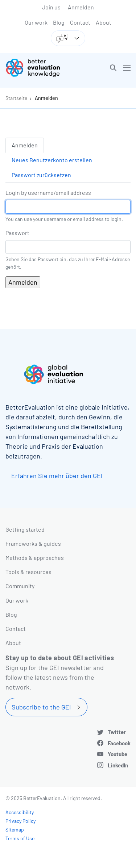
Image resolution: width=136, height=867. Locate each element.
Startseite (16, 98)
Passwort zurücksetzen (41, 174)
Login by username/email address (48, 192)
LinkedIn (118, 765)
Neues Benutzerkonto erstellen (52, 159)
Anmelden (81, 7)
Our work (36, 22)
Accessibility (19, 812)
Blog (59, 22)
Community (19, 585)
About (103, 22)
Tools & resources (28, 571)
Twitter (117, 732)
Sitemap (14, 829)
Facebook (119, 743)
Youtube (117, 754)
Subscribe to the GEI (41, 707)
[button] (113, 67)
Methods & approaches (34, 557)
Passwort (17, 232)
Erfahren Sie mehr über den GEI (57, 475)
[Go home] (39, 68)
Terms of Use (19, 838)
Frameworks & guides (33, 543)
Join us (51, 7)
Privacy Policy (20, 821)
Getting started (25, 529)
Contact (80, 22)
